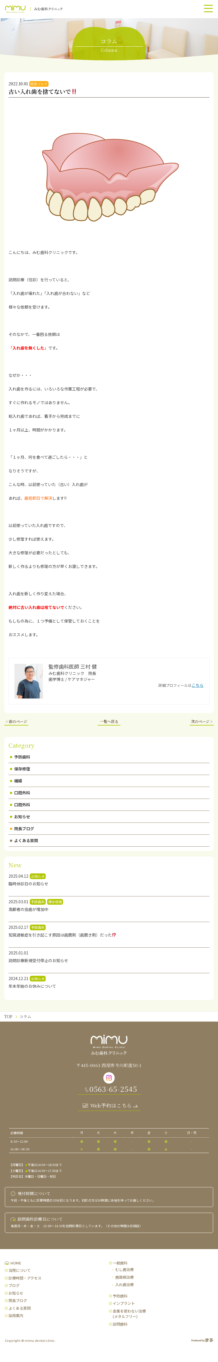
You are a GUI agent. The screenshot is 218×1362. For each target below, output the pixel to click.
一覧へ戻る (109, 721)
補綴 (16, 781)
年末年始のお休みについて (32, 986)
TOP (8, 1016)
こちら (198, 685)
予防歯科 (20, 757)
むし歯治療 (124, 1269)
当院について (20, 1270)
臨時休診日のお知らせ (28, 883)
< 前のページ (16, 721)
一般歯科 (120, 1263)
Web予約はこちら (111, 1105)
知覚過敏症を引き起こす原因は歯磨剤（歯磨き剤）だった (62, 935)
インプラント (124, 1303)
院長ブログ (22, 828)
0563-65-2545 (113, 1089)
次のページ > (202, 721)
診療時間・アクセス (25, 1278)
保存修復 (20, 769)
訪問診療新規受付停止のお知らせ (38, 960)
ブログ (14, 1285)
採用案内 (16, 1315)
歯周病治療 (124, 1277)
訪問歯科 (120, 1324)
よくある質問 (24, 840)
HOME (16, 1263)
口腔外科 (20, 792)
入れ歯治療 (124, 1284)
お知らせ (20, 816)
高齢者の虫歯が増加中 (28, 909)
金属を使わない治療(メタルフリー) (129, 1313)
